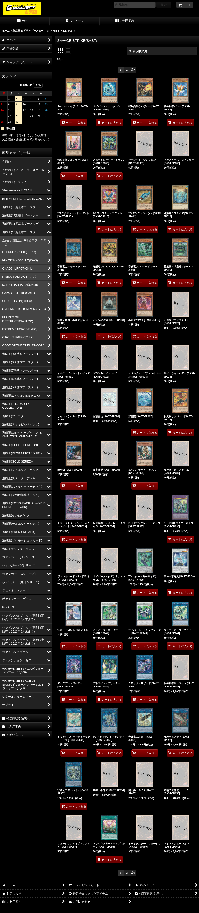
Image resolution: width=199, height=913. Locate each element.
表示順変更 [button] (138, 51)
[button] (174, 21)
